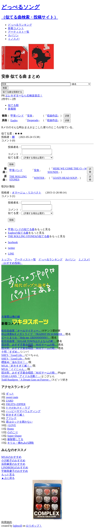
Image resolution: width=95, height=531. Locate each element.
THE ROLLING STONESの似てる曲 (28, 238)
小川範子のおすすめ (13, 462)
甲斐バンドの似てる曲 (21, 231)
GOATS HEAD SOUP (65, 178)
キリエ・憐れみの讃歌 (20, 444)
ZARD (9, 402)
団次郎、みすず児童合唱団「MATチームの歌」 (29, 346)
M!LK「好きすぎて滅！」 (16, 367)
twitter (11, 250)
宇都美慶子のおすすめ (14, 473)
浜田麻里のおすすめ (13, 466)
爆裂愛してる (15, 441)
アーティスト (18, 31)
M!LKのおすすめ (11, 459)
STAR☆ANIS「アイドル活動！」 (21, 378)
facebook (13, 244)
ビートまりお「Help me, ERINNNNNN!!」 (25, 339)
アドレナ (11, 420)
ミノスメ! (13, 38)
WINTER (39, 178)
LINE (11, 255)
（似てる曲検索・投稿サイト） (29, 17)
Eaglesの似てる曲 (18, 234)
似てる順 (13, 105)
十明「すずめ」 (10, 353)
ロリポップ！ (34, 527)
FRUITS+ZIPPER (16, 406)
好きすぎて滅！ (15, 416)
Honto (10, 430)
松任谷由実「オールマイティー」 (21, 332)
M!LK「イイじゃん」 (14, 371)
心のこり (12, 434)
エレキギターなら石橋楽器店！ (24, 95)
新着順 (12, 108)
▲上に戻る (8, 480)
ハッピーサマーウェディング (23, 413)
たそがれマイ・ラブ (18, 409)
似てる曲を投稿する (12, 92)
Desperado (32, 120)
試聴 (67, 116)
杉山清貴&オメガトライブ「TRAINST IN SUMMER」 (33, 336)
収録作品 (52, 115)
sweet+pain (12, 399)
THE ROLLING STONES (18, 179)
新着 (16, 28)
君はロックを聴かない (19, 423)
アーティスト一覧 (25, 261)
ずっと (10, 395)
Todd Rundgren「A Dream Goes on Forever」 (26, 381)
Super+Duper (14, 437)
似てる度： (14, 158)
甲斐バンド (17, 115)
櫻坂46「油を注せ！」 (14, 364)
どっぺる (20, 24)
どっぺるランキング (50, 261)
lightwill (17, 527)
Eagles (14, 120)
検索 (5, 88)
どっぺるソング (20, 7)
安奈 (29, 115)
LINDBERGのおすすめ (14, 469)
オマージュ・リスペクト (26, 193)
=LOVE (11, 427)
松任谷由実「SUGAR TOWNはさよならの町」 (28, 343)
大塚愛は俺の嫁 (10, 318)
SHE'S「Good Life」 (13, 357)
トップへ (6, 261)
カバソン (13, 35)
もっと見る (8, 476)
